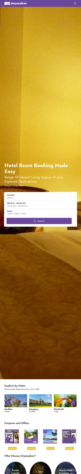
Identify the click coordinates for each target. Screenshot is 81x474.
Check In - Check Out (16, 203)
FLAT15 (50, 448)
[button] (73, 402)
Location (11, 195)
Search (39, 221)
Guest (9, 211)
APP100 (12, 448)
